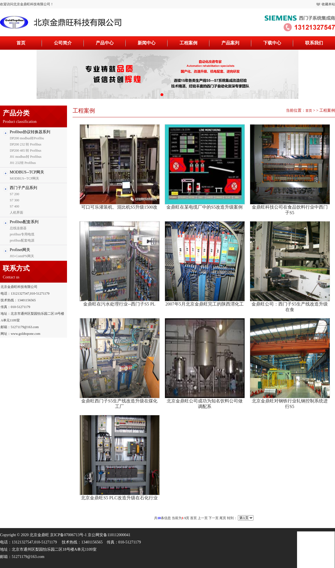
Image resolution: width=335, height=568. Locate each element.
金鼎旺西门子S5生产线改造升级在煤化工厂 (119, 403)
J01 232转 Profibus (23, 163)
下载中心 (272, 42)
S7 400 (14, 206)
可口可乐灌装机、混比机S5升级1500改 (119, 207)
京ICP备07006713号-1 (68, 535)
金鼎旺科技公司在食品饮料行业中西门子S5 (290, 210)
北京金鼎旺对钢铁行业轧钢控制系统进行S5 (290, 403)
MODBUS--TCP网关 (27, 172)
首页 (20, 42)
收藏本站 (325, 4)
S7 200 (14, 194)
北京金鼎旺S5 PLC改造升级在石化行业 (119, 497)
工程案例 (188, 42)
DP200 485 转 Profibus (25, 150)
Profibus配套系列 (24, 222)
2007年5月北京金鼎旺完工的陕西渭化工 (205, 304)
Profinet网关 (20, 250)
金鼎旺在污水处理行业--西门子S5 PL (119, 304)
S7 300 (14, 200)
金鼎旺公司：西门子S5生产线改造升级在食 (290, 307)
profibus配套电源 (22, 240)
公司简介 (63, 42)
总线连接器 (18, 228)
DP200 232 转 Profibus (25, 144)
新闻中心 (146, 42)
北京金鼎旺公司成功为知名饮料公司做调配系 (205, 403)
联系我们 (314, 42)
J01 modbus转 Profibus (25, 157)
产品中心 (105, 42)
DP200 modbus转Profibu (27, 138)
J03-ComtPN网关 (22, 256)
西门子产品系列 (23, 188)
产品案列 (230, 42)
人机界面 (16, 212)
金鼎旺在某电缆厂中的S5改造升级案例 (204, 207)
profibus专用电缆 (22, 234)
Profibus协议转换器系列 (30, 132)
